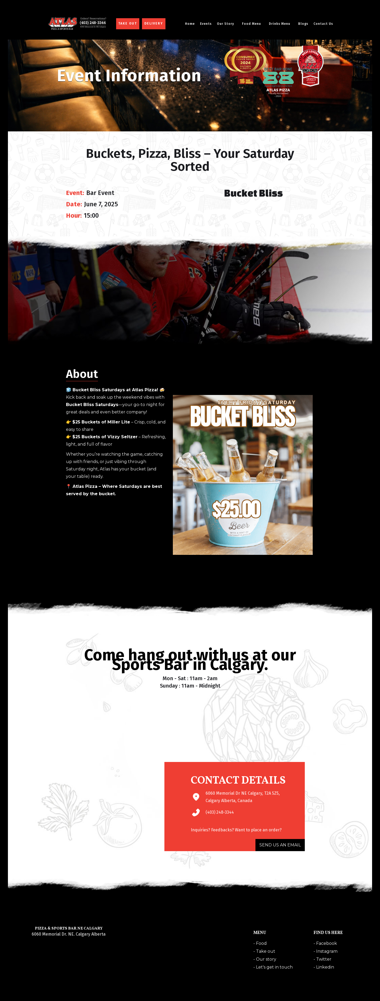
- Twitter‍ (322, 959)
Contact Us (323, 24)
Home (190, 24)
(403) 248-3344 (220, 812)
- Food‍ (260, 943)
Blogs (303, 24)
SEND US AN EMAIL (280, 844)
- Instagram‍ (326, 951)
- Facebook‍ (325, 943)
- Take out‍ (264, 951)
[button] (226, 23)
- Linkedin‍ (324, 967)
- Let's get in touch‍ (273, 967)
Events (206, 24)
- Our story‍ (264, 959)
